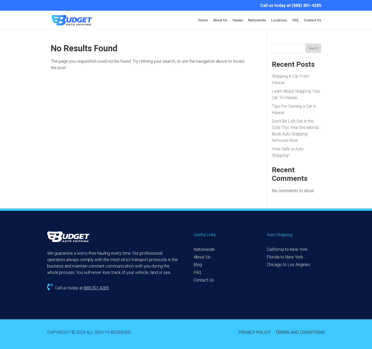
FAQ (295, 20)
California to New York (287, 249)
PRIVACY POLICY (254, 332)
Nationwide (257, 20)
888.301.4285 (96, 287)
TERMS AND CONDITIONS (300, 332)
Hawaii (237, 20)
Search (313, 48)
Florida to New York (285, 256)
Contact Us (312, 20)
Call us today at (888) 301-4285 (290, 5)
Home (203, 20)
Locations (279, 20)
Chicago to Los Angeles (288, 264)
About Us (220, 20)
